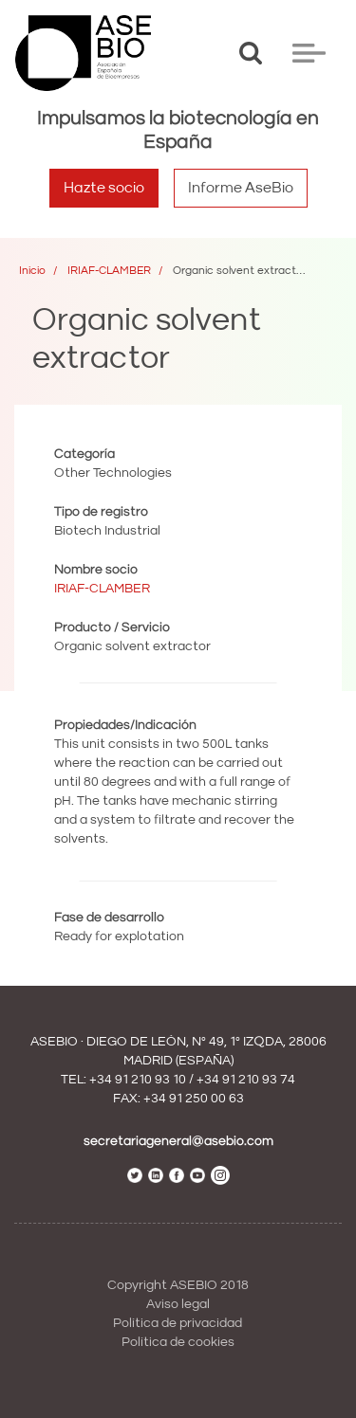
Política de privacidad (177, 1323)
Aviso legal (178, 1304)
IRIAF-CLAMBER (109, 270)
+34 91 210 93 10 (137, 1079)
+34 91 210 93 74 (246, 1079)
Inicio (32, 270)
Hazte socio (104, 187)
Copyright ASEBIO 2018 (178, 1285)
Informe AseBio (240, 187)
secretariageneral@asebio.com (178, 1141)
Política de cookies (178, 1342)
